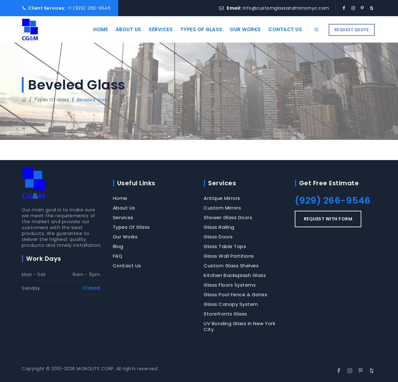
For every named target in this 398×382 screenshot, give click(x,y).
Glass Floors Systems (230, 285)
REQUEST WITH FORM (328, 219)
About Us (123, 29)
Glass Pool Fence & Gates (235, 294)
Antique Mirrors (222, 198)
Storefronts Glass (225, 314)
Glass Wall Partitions (229, 256)
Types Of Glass (196, 29)
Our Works (240, 29)
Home (96, 29)
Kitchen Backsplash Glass (235, 275)
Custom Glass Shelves (231, 266)
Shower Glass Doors (228, 217)
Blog (118, 246)
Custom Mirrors (222, 208)
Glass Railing (219, 227)
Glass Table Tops (225, 246)
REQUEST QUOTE (352, 29)
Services (156, 29)
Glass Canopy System (231, 304)
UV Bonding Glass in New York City (239, 326)
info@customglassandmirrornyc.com (286, 8)
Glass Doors (218, 237)
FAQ (118, 256)
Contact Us (280, 29)
